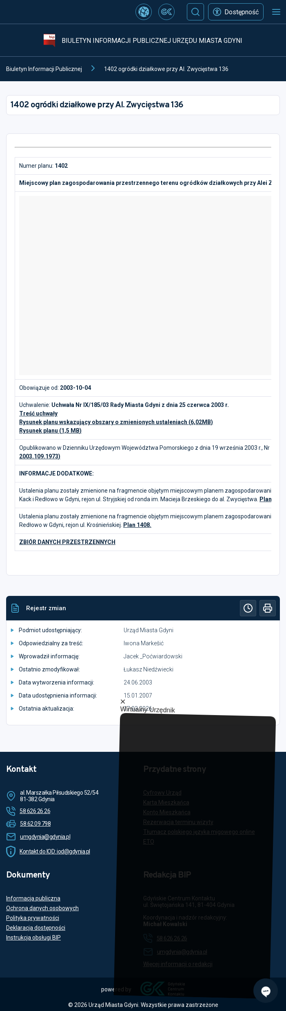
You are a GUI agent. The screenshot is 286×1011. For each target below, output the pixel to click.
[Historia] (248, 608)
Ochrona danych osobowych (42, 908)
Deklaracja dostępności (35, 927)
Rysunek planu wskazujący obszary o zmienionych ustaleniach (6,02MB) (116, 422)
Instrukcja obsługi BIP (33, 937)
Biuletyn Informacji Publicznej (44, 69)
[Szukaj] (195, 11)
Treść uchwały (38, 413)
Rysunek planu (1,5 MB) (50, 430)
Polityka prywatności (32, 918)
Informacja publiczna (33, 898)
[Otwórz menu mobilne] (276, 11)
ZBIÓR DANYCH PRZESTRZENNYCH (67, 542)
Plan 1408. (137, 525)
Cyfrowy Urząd (162, 792)
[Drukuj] (267, 608)
